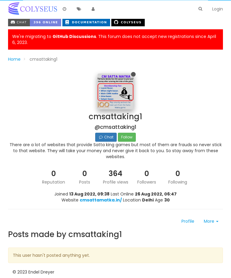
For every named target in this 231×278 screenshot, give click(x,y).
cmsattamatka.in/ (101, 200)
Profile (187, 221)
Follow (127, 137)
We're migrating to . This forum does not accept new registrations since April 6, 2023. (114, 39)
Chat (105, 137)
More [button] (211, 221)
